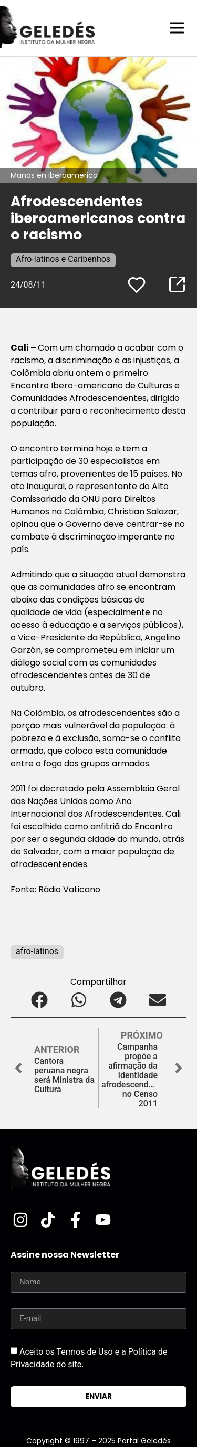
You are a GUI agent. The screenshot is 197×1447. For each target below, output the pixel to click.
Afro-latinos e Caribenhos (63, 259)
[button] (39, 1000)
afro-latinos (37, 951)
